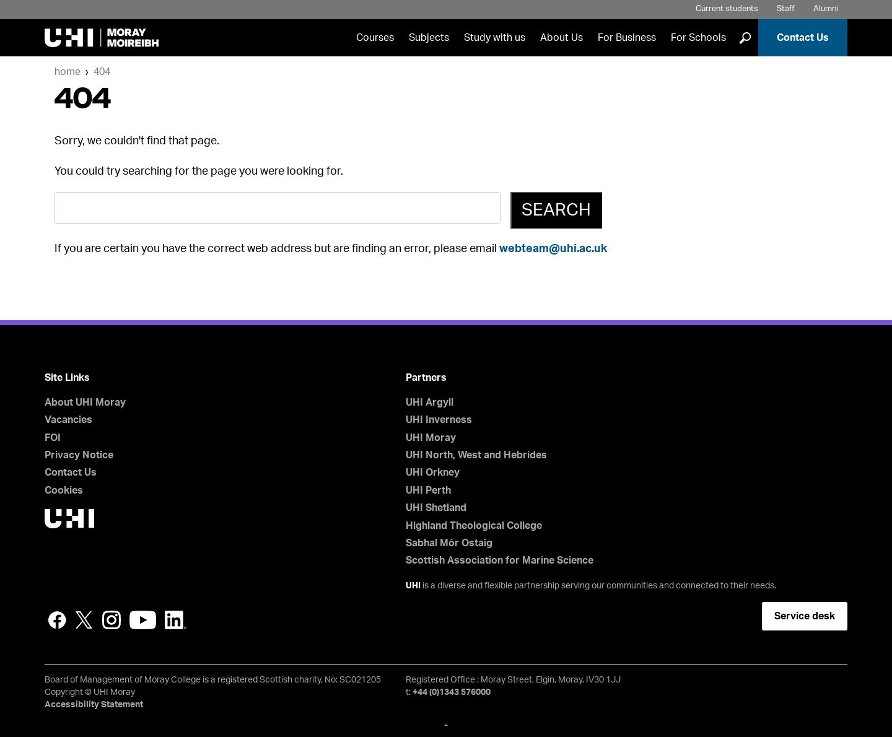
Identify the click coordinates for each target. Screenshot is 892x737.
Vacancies (68, 420)
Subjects (429, 38)
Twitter (84, 620)
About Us (561, 38)
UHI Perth (428, 490)
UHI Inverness (439, 420)
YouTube (142, 620)
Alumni (825, 9)
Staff (786, 9)
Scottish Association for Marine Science (499, 560)
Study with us (494, 38)
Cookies (64, 490)
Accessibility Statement (94, 704)
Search (556, 210)
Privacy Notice (79, 455)
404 (102, 72)
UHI (413, 586)
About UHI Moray (85, 403)
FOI (53, 438)
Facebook (57, 620)
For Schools (698, 38)
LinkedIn (175, 620)
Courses (375, 38)
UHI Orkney (433, 473)
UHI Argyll (429, 403)
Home (68, 72)
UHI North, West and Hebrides (476, 455)
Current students (727, 9)
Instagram (111, 620)
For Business (627, 38)
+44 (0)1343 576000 (452, 692)
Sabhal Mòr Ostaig (449, 543)
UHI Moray (431, 438)
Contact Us (803, 38)
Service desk (804, 616)
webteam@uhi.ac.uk (553, 249)
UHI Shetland (436, 508)
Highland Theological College (474, 526)
